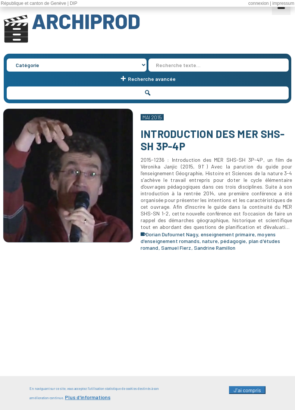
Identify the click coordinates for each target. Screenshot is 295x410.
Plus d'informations (87, 400)
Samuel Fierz (176, 248)
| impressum (282, 3)
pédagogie (233, 241)
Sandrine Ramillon (214, 248)
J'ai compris (247, 393)
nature (210, 241)
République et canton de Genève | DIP (39, 3)
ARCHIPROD (86, 21)
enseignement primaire (228, 234)
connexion (258, 3)
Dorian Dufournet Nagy (172, 234)
